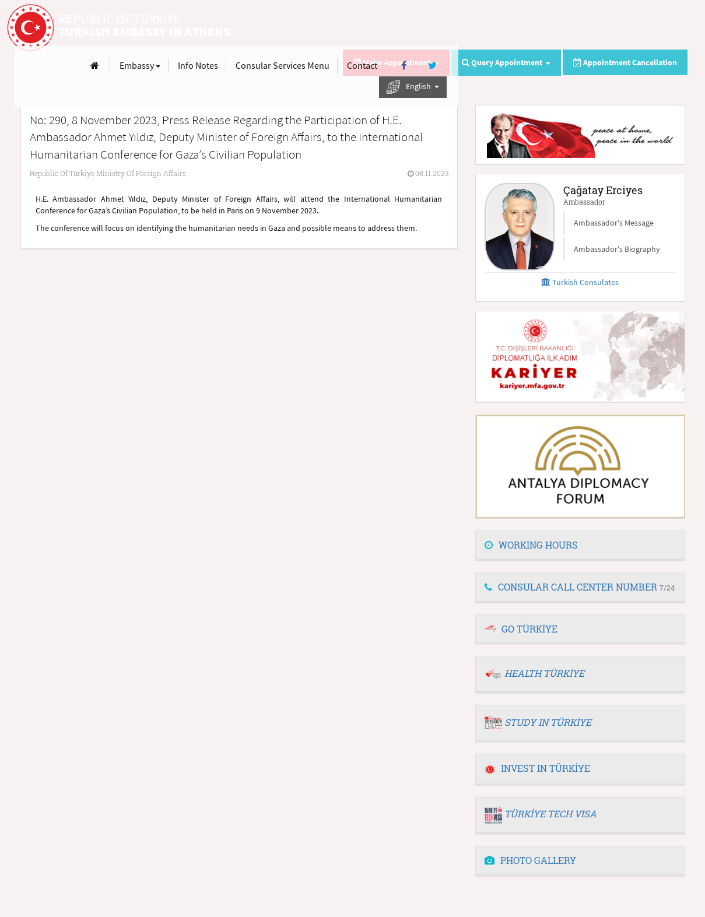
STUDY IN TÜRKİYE (547, 722)
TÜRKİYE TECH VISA (550, 813)
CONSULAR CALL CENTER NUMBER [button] (580, 587)
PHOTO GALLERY (530, 860)
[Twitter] (661, 28)
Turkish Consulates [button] (580, 282)
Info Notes (427, 28)
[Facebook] (633, 28)
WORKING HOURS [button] (531, 545)
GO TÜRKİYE (529, 629)
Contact (591, 28)
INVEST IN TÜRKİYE (537, 768)
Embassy (369, 28)
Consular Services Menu (512, 28)
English (642, 50)
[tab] (580, 545)
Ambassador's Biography (617, 249)
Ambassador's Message (614, 222)
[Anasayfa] (324, 28)
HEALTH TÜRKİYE (544, 673)
